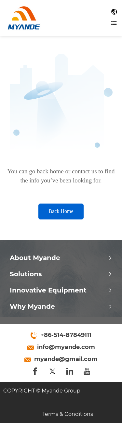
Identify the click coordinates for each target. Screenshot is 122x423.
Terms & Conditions (67, 414)
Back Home (61, 211)
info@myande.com (66, 347)
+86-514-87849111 (65, 335)
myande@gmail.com (66, 359)
